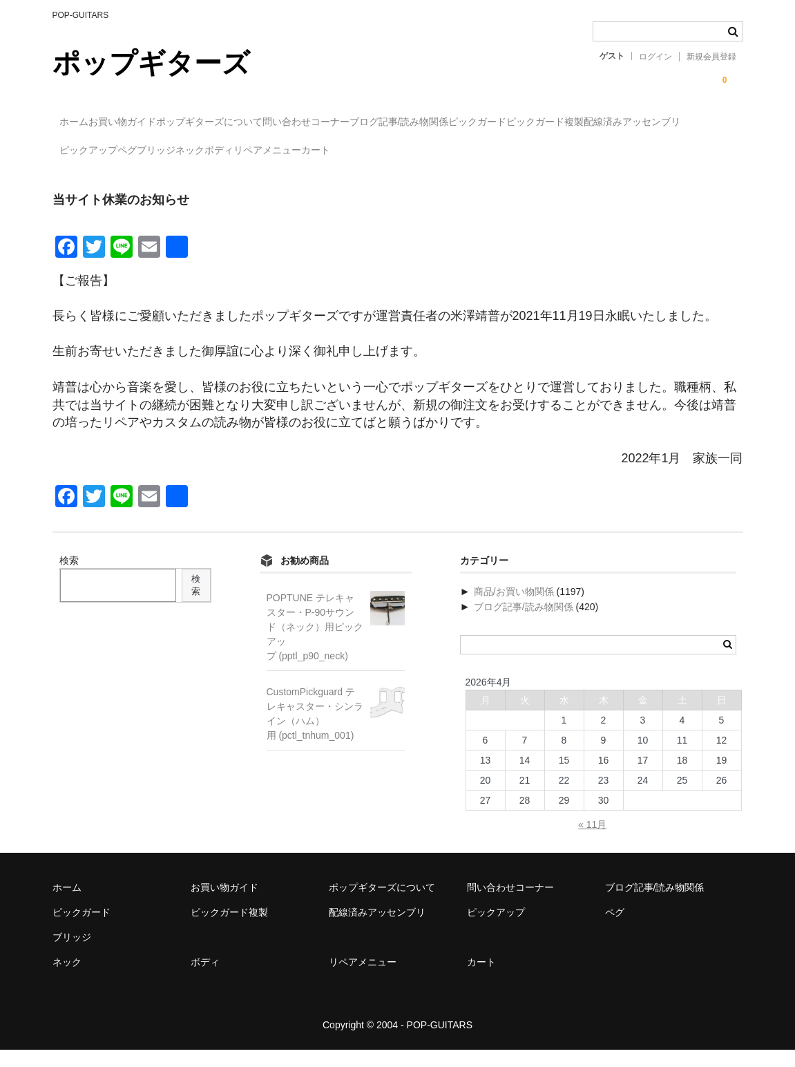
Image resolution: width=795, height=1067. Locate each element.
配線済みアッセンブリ (219, 151)
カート (80, 180)
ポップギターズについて (273, 122)
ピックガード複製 (104, 151)
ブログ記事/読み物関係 (519, 122)
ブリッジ (449, 151)
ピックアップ (325, 151)
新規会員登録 (711, 57)
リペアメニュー (646, 151)
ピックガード (626, 122)
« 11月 (592, 841)
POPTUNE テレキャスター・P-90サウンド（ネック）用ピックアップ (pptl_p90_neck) (315, 644)
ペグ (392, 151)
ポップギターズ (151, 63)
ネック (511, 151)
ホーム (80, 122)
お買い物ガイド (157, 122)
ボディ (569, 151)
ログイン (655, 57)
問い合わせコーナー (397, 122)
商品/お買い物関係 (514, 608)
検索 (69, 577)
